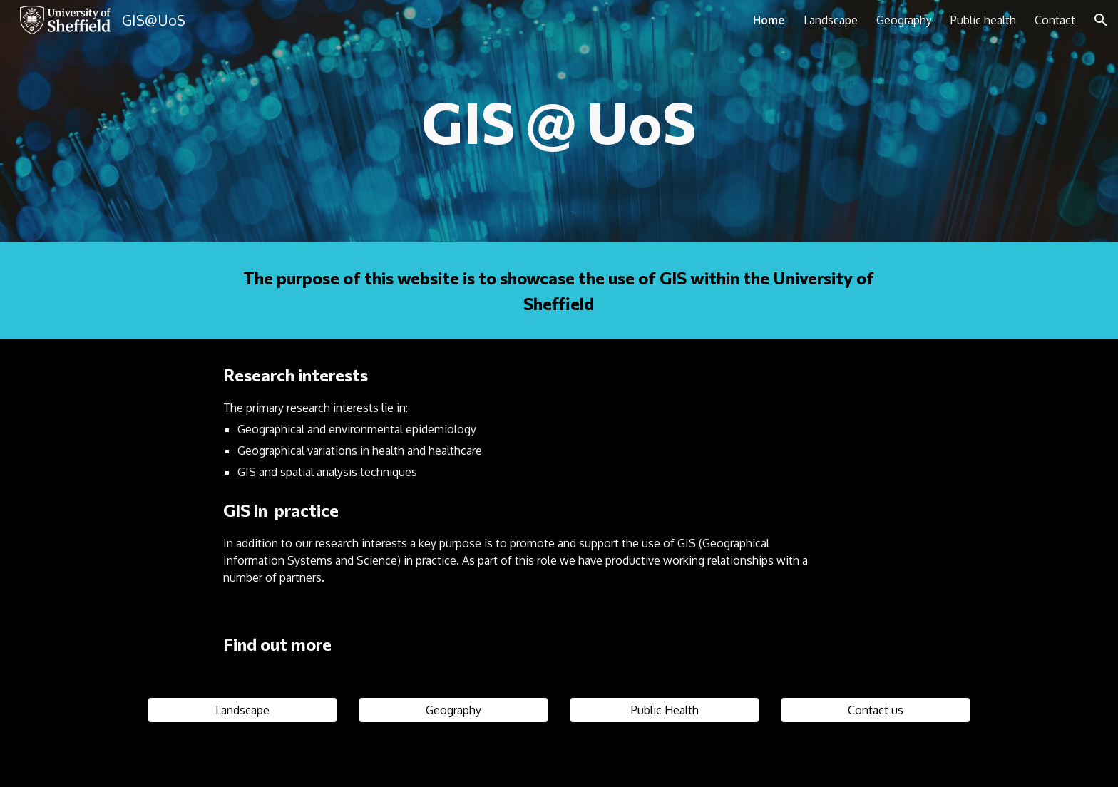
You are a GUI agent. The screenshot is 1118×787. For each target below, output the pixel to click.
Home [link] (769, 20)
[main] (559, 121)
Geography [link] (904, 20)
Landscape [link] (831, 20)
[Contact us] (875, 710)
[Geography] (453, 710)
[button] (1101, 20)
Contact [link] (1055, 20)
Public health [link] (983, 20)
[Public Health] (664, 710)
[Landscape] (242, 710)
